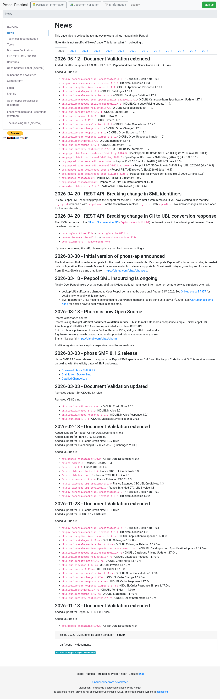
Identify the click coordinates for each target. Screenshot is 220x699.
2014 (205, 51)
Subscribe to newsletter (21, 75)
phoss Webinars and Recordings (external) (26, 114)
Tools (10, 44)
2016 (181, 51)
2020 (133, 51)
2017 (169, 51)
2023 (97, 51)
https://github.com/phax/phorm (97, 338)
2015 (193, 51)
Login (10, 87)
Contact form (15, 80)
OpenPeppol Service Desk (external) (22, 102)
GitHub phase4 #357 (193, 291)
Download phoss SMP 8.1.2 (78, 370)
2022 (109, 51)
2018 (157, 51)
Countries (13, 62)
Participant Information (48, 4)
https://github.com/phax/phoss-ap (126, 270)
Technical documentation (22, 38)
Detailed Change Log (74, 378)
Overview (12, 27)
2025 (73, 51)
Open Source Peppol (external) (25, 68)
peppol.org (162, 691)
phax (141, 673)
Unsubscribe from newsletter (110, 682)
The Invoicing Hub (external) (24, 123)
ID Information (115, 4)
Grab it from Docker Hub (76, 374)
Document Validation (84, 4)
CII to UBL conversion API (103, 222)
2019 (145, 51)
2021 (121, 51)
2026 (61, 51)
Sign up (209, 4)
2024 (85, 51)
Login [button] (134, 4)
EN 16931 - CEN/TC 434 (21, 56)
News (10, 33)
